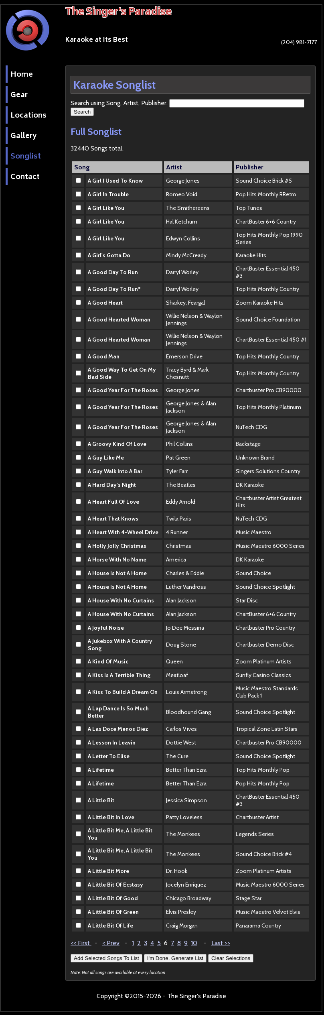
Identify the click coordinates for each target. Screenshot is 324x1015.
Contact (25, 177)
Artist (174, 167)
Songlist (25, 157)
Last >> (220, 943)
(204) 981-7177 (289, 44)
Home (21, 75)
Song (82, 167)
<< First (81, 943)
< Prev (110, 943)
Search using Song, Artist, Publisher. (120, 103)
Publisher (249, 167)
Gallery (23, 136)
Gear (19, 95)
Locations (28, 116)
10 (194, 943)
